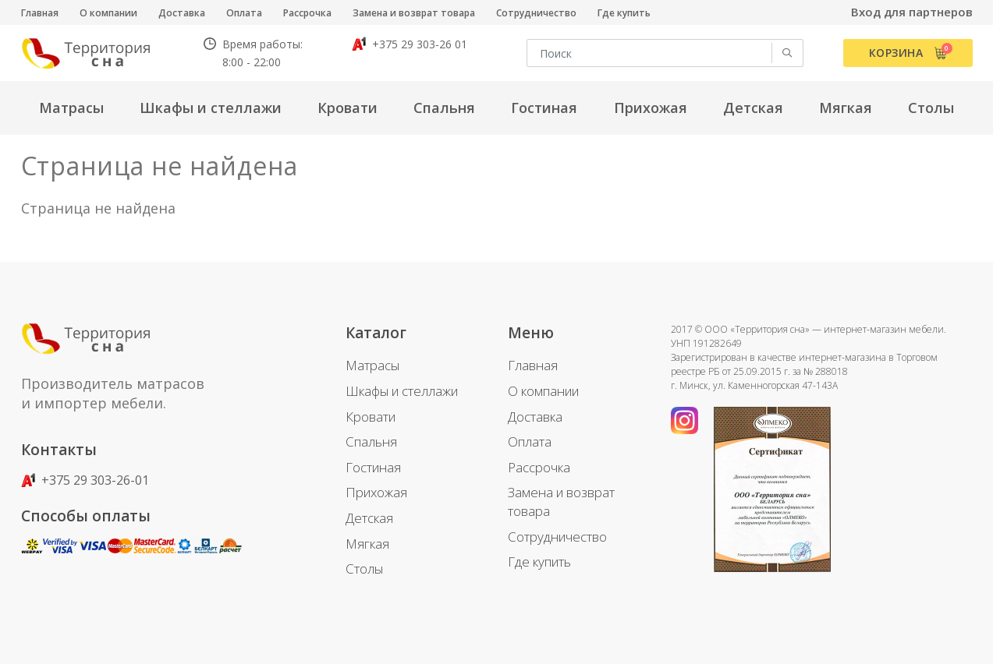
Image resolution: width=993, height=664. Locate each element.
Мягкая (367, 544)
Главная (40, 12)
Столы (364, 568)
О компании (108, 12)
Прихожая (376, 492)
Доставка (181, 12)
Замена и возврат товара (414, 12)
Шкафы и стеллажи (402, 391)
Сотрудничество (536, 12)
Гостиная (373, 467)
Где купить (624, 12)
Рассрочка (307, 12)
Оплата (244, 12)
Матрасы (372, 365)
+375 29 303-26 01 (409, 44)
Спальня (371, 441)
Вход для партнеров (912, 12)
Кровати (370, 417)
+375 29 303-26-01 (85, 480)
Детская (369, 518)
